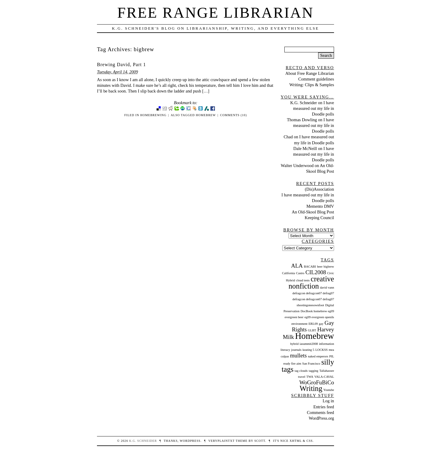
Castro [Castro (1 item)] (300, 273)
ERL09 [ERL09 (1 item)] (313, 323)
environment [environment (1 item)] (299, 323)
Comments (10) (233, 115)
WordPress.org (321, 418)
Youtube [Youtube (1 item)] (328, 390)
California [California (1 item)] (288, 273)
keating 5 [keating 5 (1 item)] (308, 349)
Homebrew (206, 115)
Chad (288, 136)
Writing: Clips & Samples (311, 84)
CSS (309, 440)
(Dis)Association (319, 189)
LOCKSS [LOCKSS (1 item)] (321, 349)
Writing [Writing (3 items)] (311, 388)
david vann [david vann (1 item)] (327, 287)
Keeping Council (319, 217)
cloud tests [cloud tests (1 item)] (302, 280)
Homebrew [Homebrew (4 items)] (314, 336)
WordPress (190, 440)
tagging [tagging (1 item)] (313, 370)
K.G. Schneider (303, 102)
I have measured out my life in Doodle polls (313, 108)
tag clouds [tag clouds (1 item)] (301, 370)
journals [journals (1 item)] (296, 349)
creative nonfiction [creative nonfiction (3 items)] (311, 282)
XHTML (296, 440)
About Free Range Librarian (309, 73)
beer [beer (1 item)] (319, 266)
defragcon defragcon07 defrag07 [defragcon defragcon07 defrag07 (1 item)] (313, 293)
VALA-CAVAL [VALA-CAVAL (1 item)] (324, 376)
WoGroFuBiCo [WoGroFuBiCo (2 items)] (316, 382)
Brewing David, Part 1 (121, 64)
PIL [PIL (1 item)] (331, 356)
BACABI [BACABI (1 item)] (310, 266)
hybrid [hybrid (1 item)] (294, 343)
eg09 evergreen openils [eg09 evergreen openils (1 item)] (319, 317)
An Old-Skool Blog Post (313, 212)
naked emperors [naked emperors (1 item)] (318, 356)
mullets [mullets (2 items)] (298, 355)
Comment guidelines (316, 79)
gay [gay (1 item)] (321, 323)
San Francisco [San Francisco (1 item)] (311, 363)
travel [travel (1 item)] (301, 376)
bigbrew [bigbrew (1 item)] (329, 266)
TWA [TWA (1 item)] (309, 376)
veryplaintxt (221, 440)
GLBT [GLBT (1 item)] (312, 330)
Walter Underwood (297, 165)
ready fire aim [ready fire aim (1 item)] (292, 363)
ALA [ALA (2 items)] (297, 266)
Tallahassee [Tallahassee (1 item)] (326, 370)
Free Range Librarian (215, 12)
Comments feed (320, 412)
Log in (328, 400)
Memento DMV (320, 206)
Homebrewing (153, 115)
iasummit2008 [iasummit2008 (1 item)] (309, 343)
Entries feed (323, 406)
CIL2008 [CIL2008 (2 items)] (316, 272)
